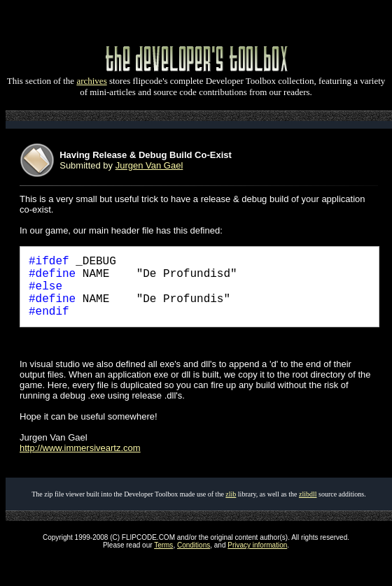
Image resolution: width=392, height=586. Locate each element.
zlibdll (308, 494)
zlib (230, 494)
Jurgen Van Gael (149, 165)
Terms (163, 545)
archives (91, 81)
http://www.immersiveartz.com (80, 448)
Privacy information (257, 545)
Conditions (193, 545)
